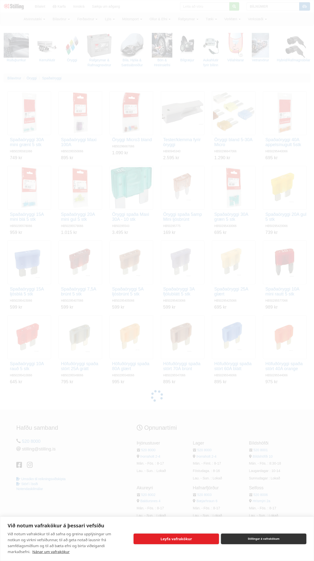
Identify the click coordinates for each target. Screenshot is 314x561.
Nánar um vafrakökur (51, 551)
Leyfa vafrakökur (176, 538)
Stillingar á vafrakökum (264, 538)
